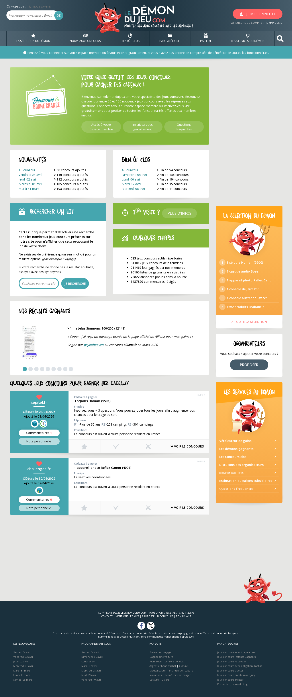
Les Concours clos (232, 459)
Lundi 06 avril (131, 179)
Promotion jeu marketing (232, 684)
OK (59, 15)
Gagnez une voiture (161, 657)
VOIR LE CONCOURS (186, 446)
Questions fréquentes (236, 491)
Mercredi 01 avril (30, 184)
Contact (107, 616)
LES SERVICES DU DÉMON (248, 38)
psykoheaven (94, 345)
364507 (201, 395)
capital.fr (39, 402)
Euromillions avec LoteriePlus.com (118, 636)
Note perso (39, 441)
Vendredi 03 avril (30, 175)
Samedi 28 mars (22, 679)
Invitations (155, 675)
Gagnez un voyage (160, 652)
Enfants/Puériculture (181, 670)
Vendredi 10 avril (91, 679)
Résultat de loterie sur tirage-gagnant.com (174, 633)
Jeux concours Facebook (231, 661)
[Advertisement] (109, 550)
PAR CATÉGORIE (169, 38)
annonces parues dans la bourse (159, 277)
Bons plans (183, 616)
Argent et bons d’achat (162, 666)
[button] (280, 38)
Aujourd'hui (27, 170)
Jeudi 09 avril (88, 675)
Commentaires (39, 433)
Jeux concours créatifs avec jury (236, 675)
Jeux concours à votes (230, 670)
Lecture (154, 679)
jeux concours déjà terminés (157, 263)
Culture (183, 666)
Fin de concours (172, 170)
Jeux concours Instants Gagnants (236, 657)
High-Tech (155, 661)
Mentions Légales (127, 616)
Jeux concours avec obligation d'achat (239, 666)
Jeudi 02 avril (28, 179)
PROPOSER (249, 367)
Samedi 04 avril (22, 652)
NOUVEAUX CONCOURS (85, 38)
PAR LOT (205, 38)
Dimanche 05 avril (134, 175)
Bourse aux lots (231, 475)
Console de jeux (174, 661)
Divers (165, 679)
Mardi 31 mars (29, 189)
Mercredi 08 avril (133, 189)
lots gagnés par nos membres (158, 268)
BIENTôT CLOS (130, 38)
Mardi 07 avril (131, 184)
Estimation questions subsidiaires (245, 483)
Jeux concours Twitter (230, 679)
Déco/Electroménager (178, 675)
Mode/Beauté (157, 670)
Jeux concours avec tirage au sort (237, 652)
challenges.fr (39, 468)
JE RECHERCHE (75, 283)
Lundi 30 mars (21, 675)
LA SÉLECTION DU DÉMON (33, 38)
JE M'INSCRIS (273, 22)
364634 (201, 461)
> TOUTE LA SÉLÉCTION (249, 324)
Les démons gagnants (236, 451)
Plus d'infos (179, 213)
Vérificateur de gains (235, 443)
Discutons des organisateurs (241, 467)
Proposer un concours (157, 616)
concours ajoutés (70, 170)
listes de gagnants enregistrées (158, 272)
